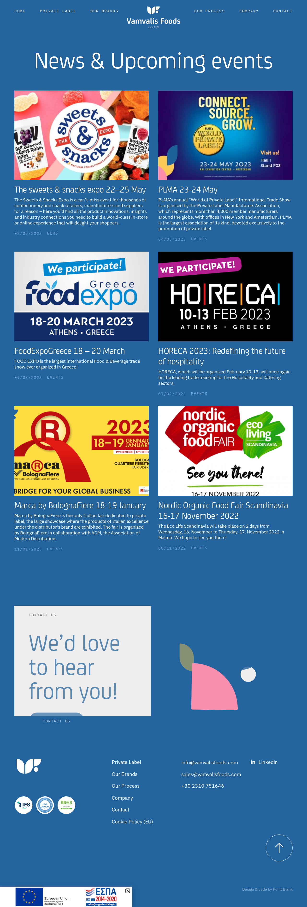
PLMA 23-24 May (188, 189)
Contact (283, 10)
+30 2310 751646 (202, 785)
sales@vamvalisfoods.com (211, 774)
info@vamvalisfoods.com (209, 762)
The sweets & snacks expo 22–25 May (80, 189)
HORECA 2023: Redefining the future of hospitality (222, 355)
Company (249, 10)
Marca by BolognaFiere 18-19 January (80, 505)
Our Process (209, 10)
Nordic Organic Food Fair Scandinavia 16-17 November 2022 (223, 510)
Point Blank (283, 889)
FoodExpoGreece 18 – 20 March (69, 350)
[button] (128, 891)
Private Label (58, 10)
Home (19, 10)
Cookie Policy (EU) (132, 821)
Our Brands (104, 10)
